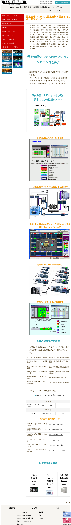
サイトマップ (51, 9)
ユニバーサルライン (22, 512)
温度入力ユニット (47, 405)
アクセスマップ (43, 518)
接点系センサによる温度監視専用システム (51, 395)
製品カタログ (20, 524)
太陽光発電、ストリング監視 (10, 47)
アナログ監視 (60, 413)
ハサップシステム (54, 440)
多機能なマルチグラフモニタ (10, 31)
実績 (40, 515)
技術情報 (35, 7)
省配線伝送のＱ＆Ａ (7, 23)
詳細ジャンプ (40, 106)
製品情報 (27, 7)
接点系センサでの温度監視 (57, 445)
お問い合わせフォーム (63, 2)
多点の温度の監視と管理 (56, 424)
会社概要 (41, 512)
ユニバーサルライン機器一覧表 (25, 518)
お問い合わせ (59, 9)
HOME (11, 7)
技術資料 (4, 27)
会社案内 (19, 7)
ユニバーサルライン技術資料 (24, 515)
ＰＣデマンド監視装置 (8, 39)
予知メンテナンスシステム (24, 521)
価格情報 (43, 7)
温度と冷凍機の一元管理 (56, 435)
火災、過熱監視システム (8, 35)
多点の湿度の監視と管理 (56, 429)
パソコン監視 (31, 413)
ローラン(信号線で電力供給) (9, 19)
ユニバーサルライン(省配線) (9, 15)
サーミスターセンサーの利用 (57, 450)
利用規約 (65, 512)
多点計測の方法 (46, 413)
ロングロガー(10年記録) (8, 43)
